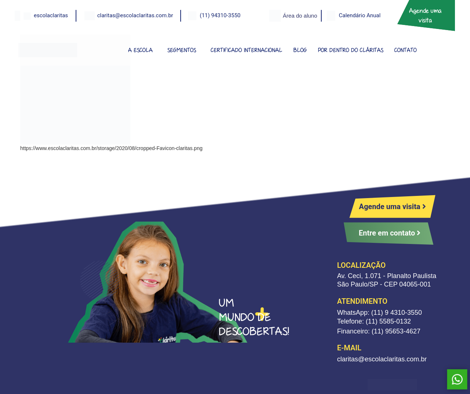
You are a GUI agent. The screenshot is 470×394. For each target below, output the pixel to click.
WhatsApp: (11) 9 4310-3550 (379, 312)
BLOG (300, 50)
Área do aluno (300, 15)
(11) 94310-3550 (220, 15)
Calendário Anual (360, 15)
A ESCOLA (140, 50)
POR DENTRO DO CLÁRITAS (350, 50)
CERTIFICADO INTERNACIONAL (246, 50)
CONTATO (405, 50)
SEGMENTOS (181, 50)
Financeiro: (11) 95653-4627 (378, 331)
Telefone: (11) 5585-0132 (374, 321)
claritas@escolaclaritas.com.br (135, 15)
